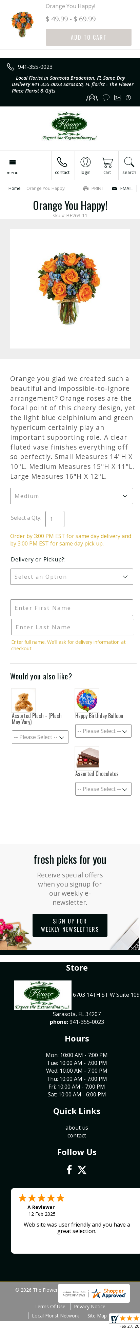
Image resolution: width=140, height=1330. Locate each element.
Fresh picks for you (70, 879)
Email (122, 188)
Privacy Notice (89, 1306)
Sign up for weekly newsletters (70, 925)
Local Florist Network (55, 1315)
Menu (13, 173)
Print (93, 188)
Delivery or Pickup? (37, 559)
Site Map (97, 1315)
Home (14, 188)
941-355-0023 (35, 67)
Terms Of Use (50, 1306)
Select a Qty (25, 517)
